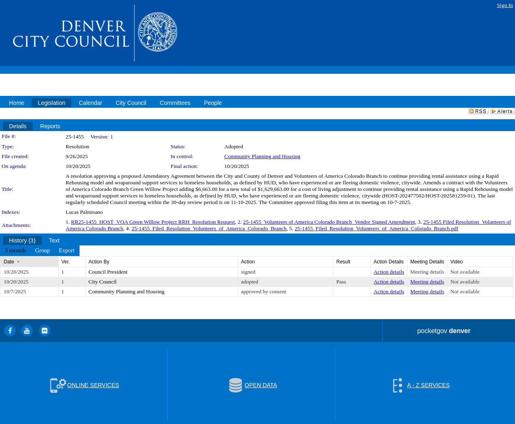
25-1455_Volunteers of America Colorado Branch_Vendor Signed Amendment (329, 222)
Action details (389, 272)
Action (248, 262)
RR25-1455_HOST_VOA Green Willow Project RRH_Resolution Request (153, 222)
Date (9, 262)
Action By (99, 262)
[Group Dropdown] (43, 251)
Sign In (505, 5)
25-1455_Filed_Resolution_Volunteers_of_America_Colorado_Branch (209, 228)
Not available (464, 272)
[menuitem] (15, 251)
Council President (108, 272)
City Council (103, 282)
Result (343, 262)
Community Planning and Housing (262, 156)
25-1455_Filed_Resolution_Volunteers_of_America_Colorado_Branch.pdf (376, 228)
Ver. (66, 262)
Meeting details (427, 272)
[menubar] (40, 250)
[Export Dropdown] (66, 251)
